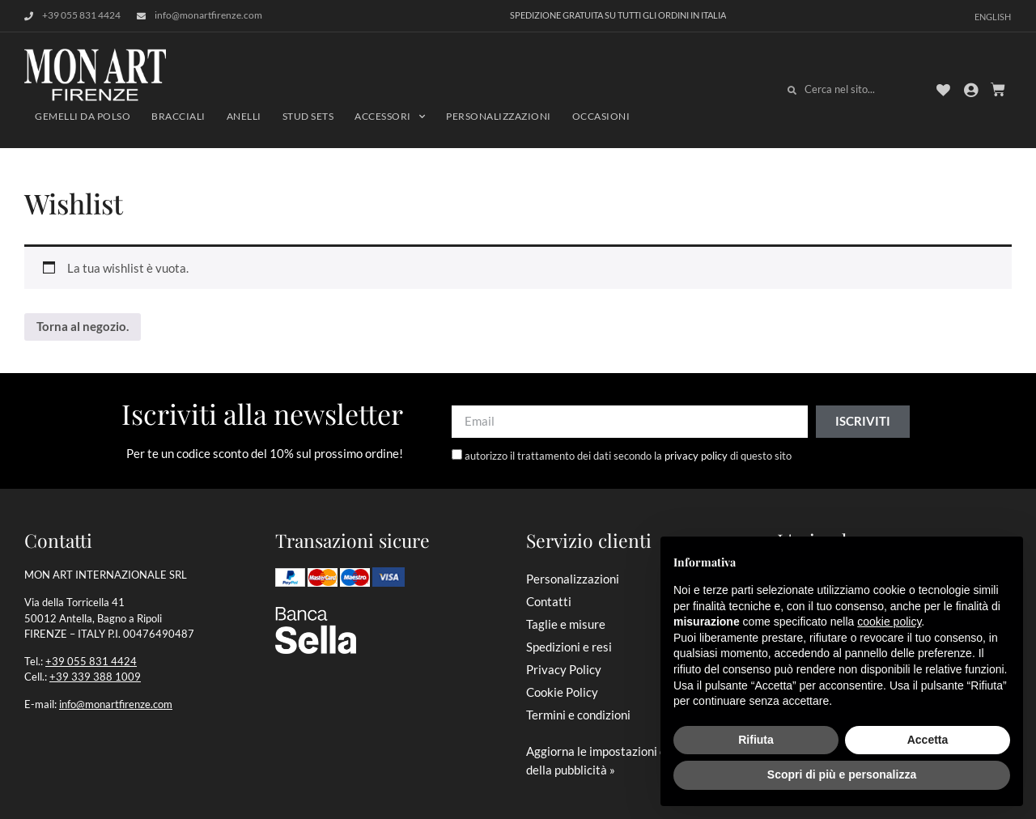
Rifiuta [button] (756, 739)
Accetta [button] (928, 739)
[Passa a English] (992, 16)
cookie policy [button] (889, 621)
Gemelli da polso (82, 116)
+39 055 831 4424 (91, 661)
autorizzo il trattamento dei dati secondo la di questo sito (628, 455)
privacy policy (696, 455)
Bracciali (178, 116)
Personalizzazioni (498, 116)
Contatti (548, 601)
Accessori (390, 116)
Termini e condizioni (578, 714)
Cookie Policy (562, 692)
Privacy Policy (563, 669)
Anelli (244, 116)
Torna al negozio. (82, 326)
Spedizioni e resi (569, 646)
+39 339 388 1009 (95, 676)
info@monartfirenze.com (115, 704)
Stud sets (308, 116)
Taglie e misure (565, 624)
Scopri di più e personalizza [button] (841, 774)
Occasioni (601, 116)
